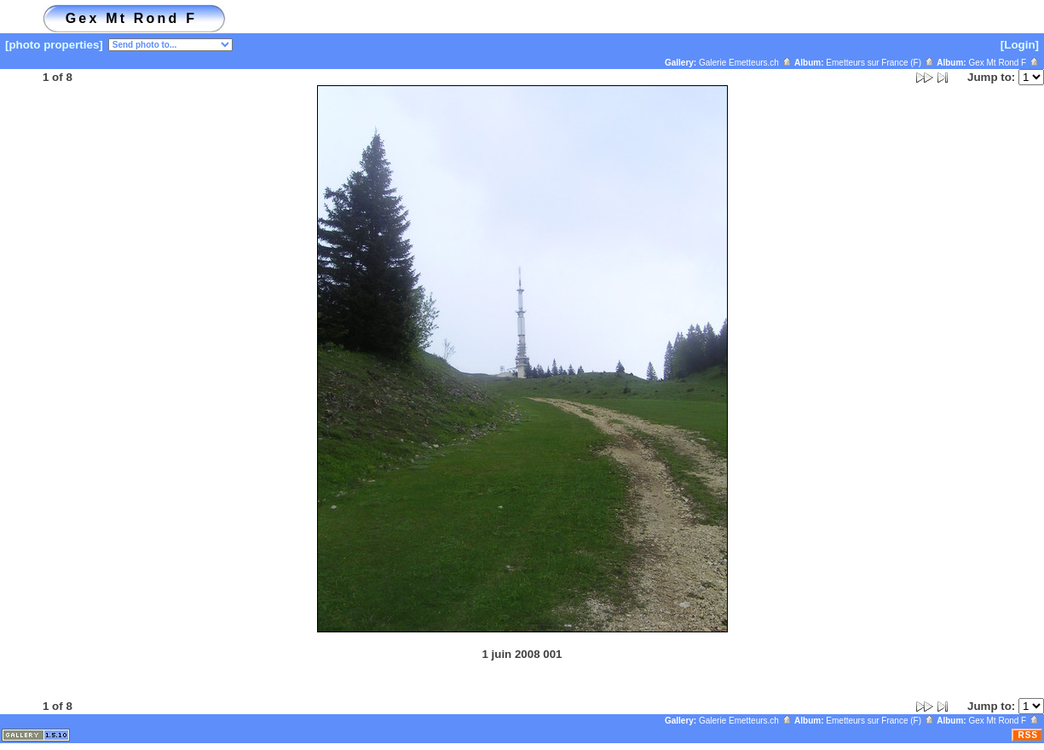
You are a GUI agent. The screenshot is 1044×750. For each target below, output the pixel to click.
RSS (1028, 735)
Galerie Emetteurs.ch (746, 62)
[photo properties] (54, 44)
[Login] (1020, 44)
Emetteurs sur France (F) (880, 62)
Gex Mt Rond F (1004, 62)
